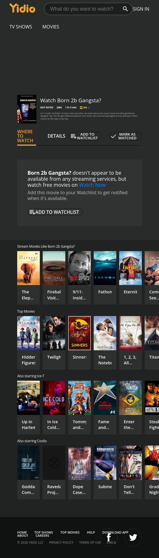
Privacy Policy (61, 542)
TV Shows (20, 27)
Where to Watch (25, 136)
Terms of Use (90, 542)
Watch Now (92, 184)
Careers (42, 535)
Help (91, 532)
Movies (50, 27)
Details (56, 136)
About (22, 535)
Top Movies (70, 532)
